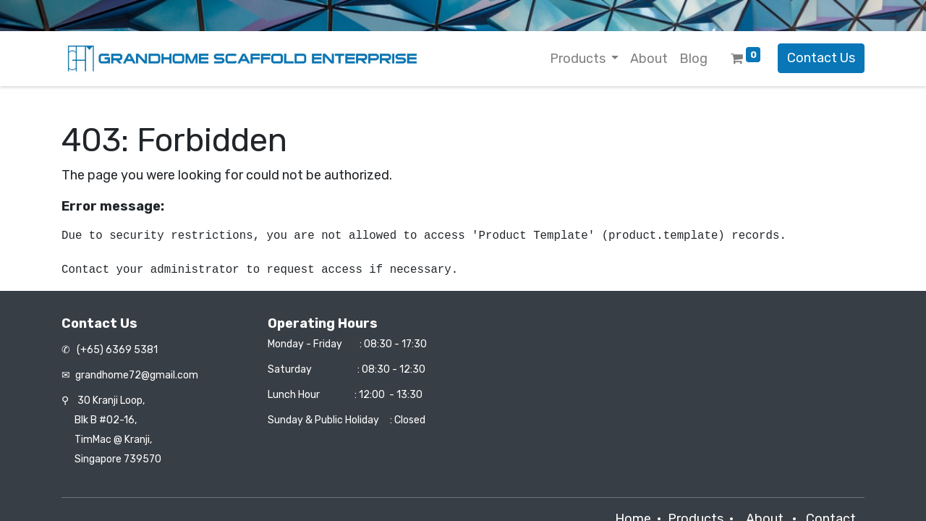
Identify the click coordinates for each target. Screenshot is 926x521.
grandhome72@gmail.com (136, 375)
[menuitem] (649, 59)
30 (111, 400)
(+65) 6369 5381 (116, 350)
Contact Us (821, 58)
